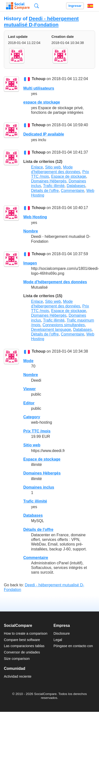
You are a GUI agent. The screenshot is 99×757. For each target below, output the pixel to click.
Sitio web (53, 167)
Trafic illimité (54, 186)
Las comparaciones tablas (24, 646)
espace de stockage (41, 102)
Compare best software (22, 640)
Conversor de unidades (22, 652)
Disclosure (61, 633)
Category (31, 417)
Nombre (30, 231)
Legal (57, 640)
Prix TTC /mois (36, 431)
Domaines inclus (38, 487)
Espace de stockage (68, 176)
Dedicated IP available (43, 134)
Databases (76, 186)
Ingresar (75, 6)
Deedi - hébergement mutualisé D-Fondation (41, 21)
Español (90, 6)
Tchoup (39, 79)
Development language (51, 329)
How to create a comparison (25, 633)
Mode (28, 361)
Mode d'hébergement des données (55, 282)
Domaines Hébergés (48, 181)
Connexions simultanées (63, 325)
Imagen (30, 263)
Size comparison (17, 659)
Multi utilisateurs (38, 88)
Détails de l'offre (45, 191)
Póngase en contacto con (73, 646)
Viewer (29, 389)
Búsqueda (36, 5)
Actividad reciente (18, 676)
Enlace (37, 167)
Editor (28, 403)
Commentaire (72, 191)
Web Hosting (35, 217)
